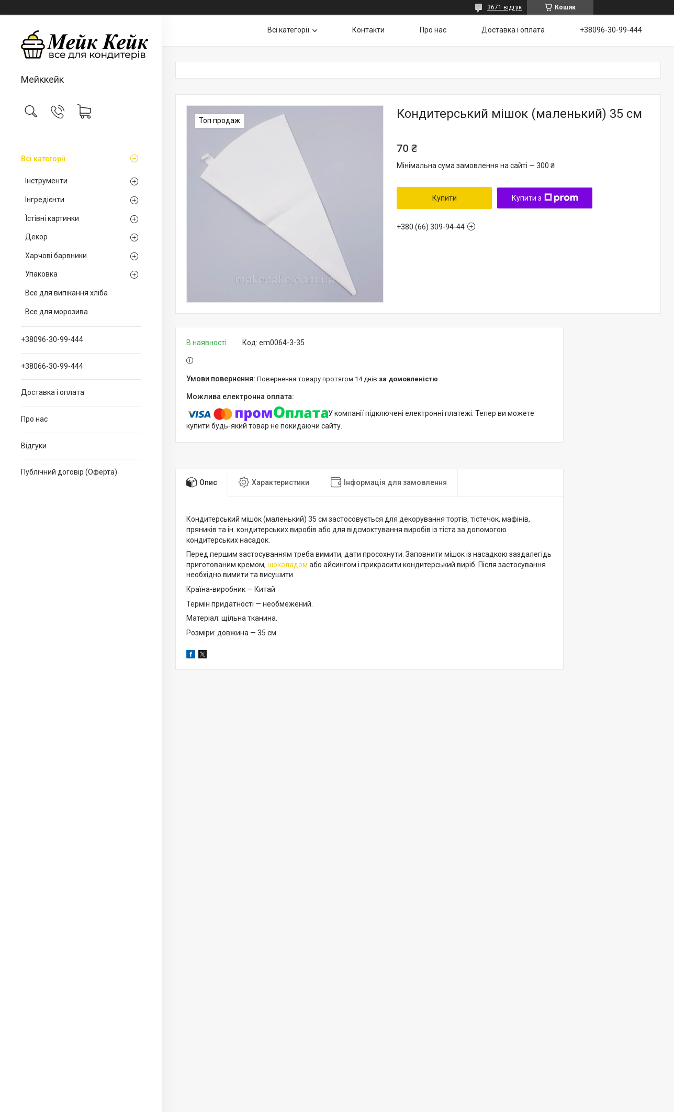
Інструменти (46, 181)
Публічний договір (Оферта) (69, 472)
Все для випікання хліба (66, 293)
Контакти (368, 30)
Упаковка (41, 274)
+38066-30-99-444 (52, 366)
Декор (36, 237)
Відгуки (34, 446)
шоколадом (287, 564)
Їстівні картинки (52, 218)
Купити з (545, 198)
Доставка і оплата (52, 392)
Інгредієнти (44, 199)
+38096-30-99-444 (52, 339)
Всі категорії (43, 159)
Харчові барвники (56, 255)
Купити (444, 198)
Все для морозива (56, 311)
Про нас (34, 419)
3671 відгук (504, 7)
